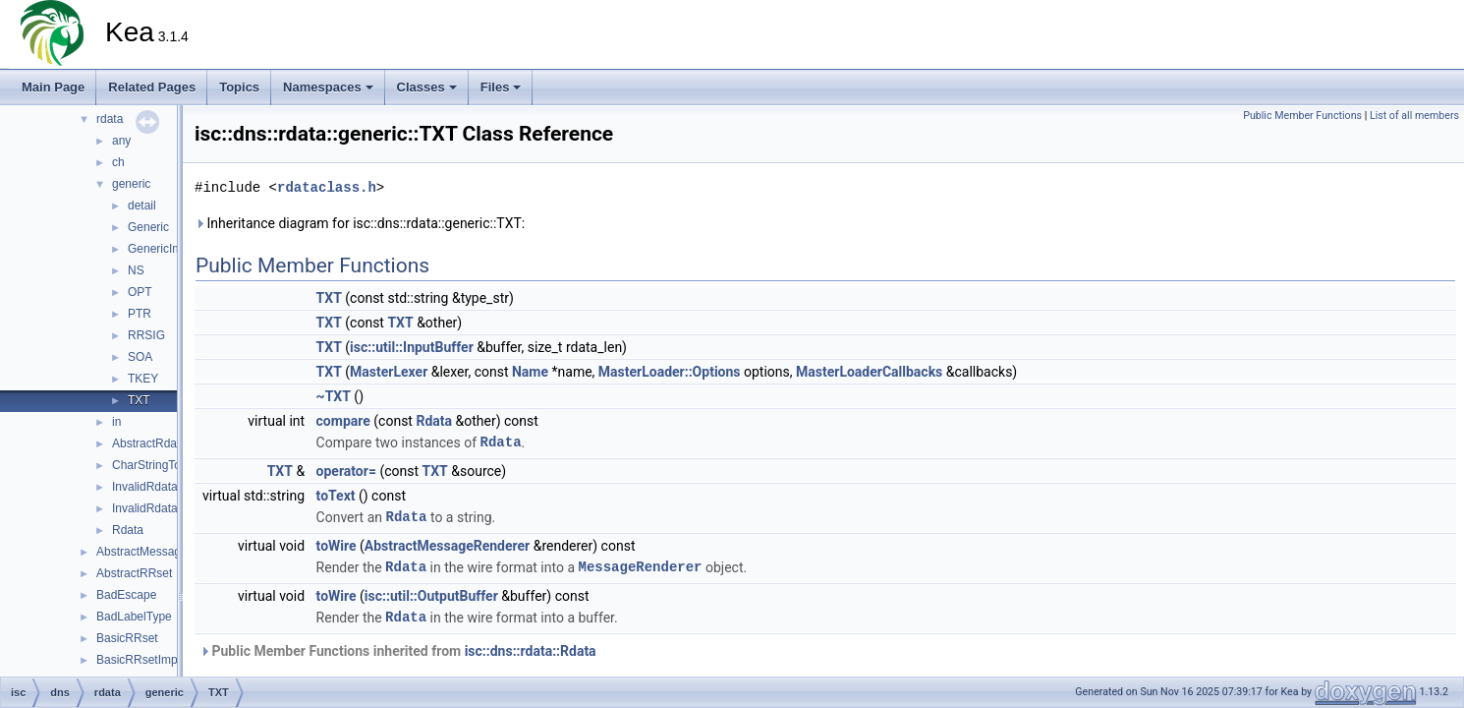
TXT (139, 400)
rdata (109, 119)
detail (142, 205)
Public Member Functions (1302, 115)
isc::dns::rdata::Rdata (530, 651)
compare (343, 421)
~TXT (333, 396)
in (116, 422)
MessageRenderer (640, 567)
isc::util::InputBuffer (412, 347)
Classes (427, 87)
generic (131, 184)
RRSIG (146, 335)
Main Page (53, 87)
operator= (346, 471)
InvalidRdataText (155, 508)
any (121, 141)
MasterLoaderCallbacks (869, 372)
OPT (140, 292)
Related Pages (152, 87)
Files (501, 87)
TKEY (143, 378)
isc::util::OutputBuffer (431, 596)
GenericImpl (160, 249)
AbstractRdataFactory (169, 443)
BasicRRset (127, 638)
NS (136, 270)
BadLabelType (134, 616)
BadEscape (126, 595)
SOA (140, 357)
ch (118, 162)
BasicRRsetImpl (138, 660)
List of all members (1414, 115)
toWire (336, 546)
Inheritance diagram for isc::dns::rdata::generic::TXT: (360, 223)
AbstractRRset (134, 573)
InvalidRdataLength (162, 487)
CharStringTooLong (162, 465)
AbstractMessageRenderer (166, 552)
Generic (148, 227)
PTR (139, 314)
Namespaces (328, 87)
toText (336, 495)
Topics (239, 87)
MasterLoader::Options (669, 372)
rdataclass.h (326, 187)
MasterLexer (388, 372)
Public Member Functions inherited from (397, 651)
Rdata (127, 530)
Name (530, 372)
